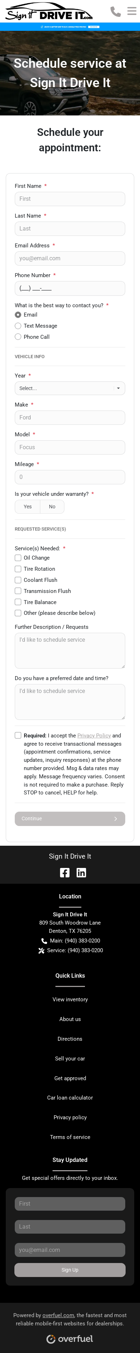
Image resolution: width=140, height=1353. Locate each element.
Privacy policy (70, 1117)
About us (70, 1019)
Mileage (27, 464)
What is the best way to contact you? (62, 305)
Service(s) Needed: (40, 548)
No (52, 506)
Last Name (30, 216)
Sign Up (70, 1270)
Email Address (35, 245)
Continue (70, 818)
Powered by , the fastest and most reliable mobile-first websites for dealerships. (70, 1325)
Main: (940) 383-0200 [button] (70, 941)
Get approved (70, 1078)
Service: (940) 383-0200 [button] (71, 950)
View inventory (70, 999)
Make (24, 405)
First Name (31, 186)
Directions (70, 1039)
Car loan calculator (70, 1098)
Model (25, 434)
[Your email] (70, 258)
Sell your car (70, 1058)
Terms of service (70, 1137)
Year (23, 375)
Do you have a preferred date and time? (61, 678)
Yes (28, 506)
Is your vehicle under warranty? (54, 494)
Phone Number (35, 275)
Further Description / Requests (52, 627)
